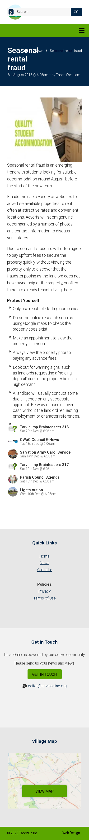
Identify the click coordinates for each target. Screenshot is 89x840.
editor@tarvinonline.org (47, 686)
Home (44, 556)
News (39, 51)
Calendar (44, 570)
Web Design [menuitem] (71, 833)
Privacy (44, 591)
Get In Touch (44, 674)
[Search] (41, 12)
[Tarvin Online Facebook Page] (11, 12)
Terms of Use (44, 598)
